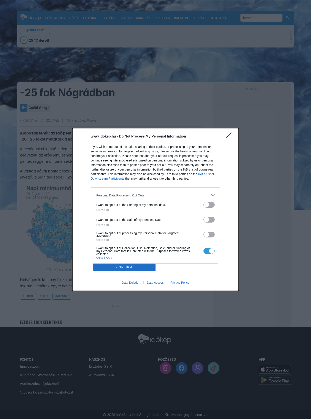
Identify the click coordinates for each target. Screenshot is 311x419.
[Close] (230, 137)
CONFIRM (124, 267)
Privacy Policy (179, 282)
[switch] (209, 205)
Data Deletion (131, 282)
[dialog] (155, 209)
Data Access (155, 282)
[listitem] (155, 195)
